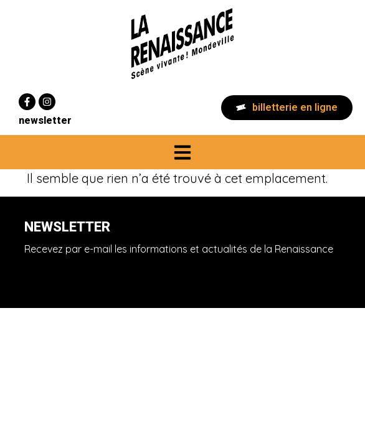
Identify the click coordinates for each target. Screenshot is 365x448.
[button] (183, 152)
